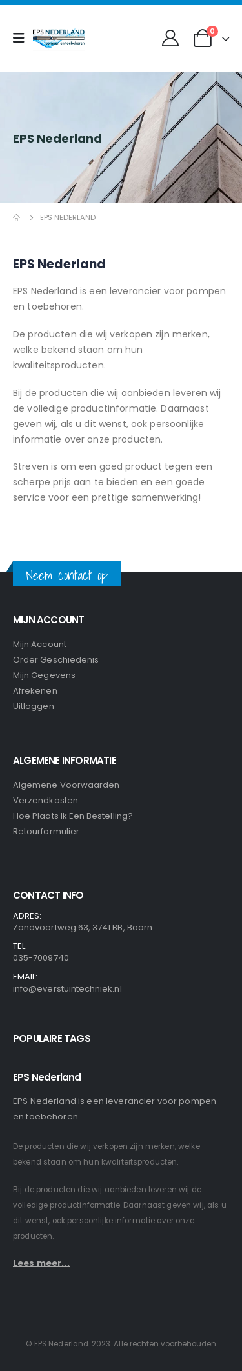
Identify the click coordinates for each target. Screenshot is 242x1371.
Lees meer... (41, 1263)
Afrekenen (35, 691)
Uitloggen (33, 706)
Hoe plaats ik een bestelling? (73, 816)
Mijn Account (39, 644)
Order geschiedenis (56, 660)
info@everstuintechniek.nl (67, 989)
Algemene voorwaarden (66, 785)
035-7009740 (41, 958)
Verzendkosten (45, 800)
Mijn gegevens (44, 675)
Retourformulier (46, 831)
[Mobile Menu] (23, 38)
